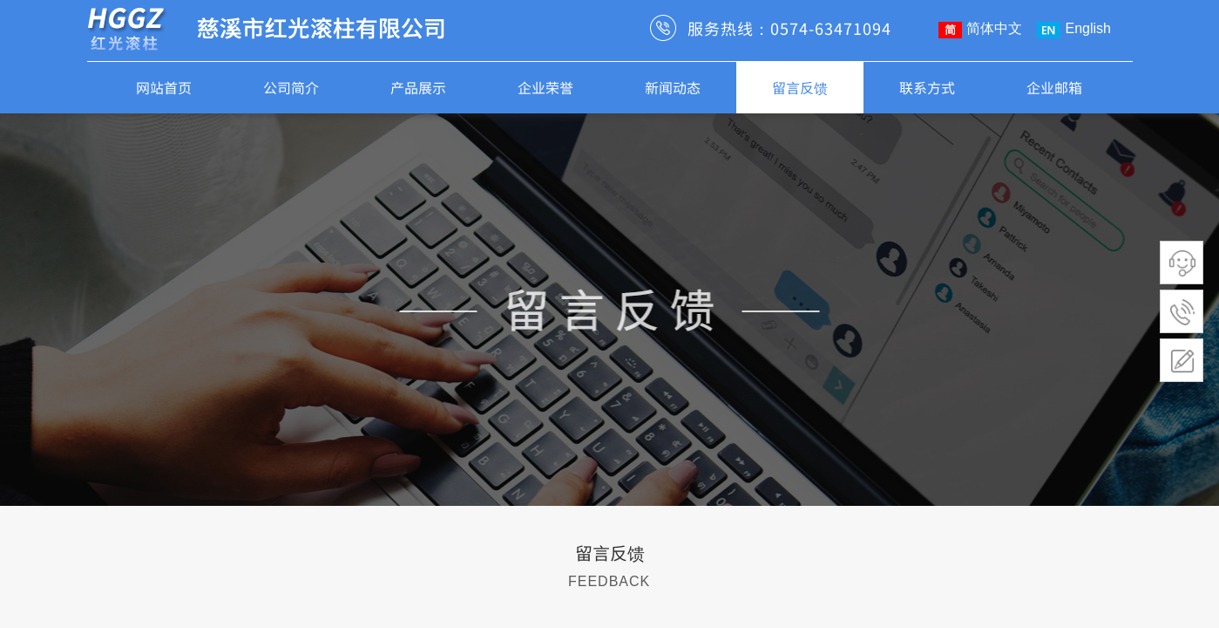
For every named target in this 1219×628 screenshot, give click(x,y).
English (1073, 29)
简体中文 (980, 29)
